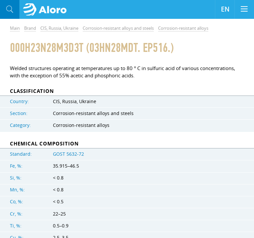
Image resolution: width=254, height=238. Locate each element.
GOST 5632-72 (68, 154)
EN (225, 9)
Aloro (47, 9)
